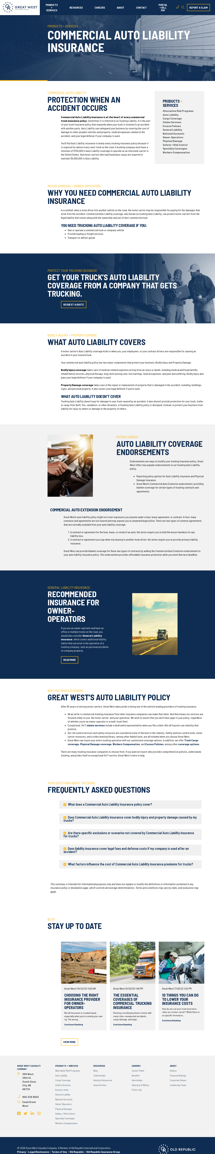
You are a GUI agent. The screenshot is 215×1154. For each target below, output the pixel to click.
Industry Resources (102, 1080)
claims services (96, 725)
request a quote (73, 304)
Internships (137, 1080)
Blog (95, 1070)
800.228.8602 (30, 1096)
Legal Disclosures (38, 1151)
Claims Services (172, 122)
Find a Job (137, 1089)
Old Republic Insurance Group (103, 1151)
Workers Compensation (176, 152)
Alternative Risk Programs (178, 110)
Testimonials (99, 1075)
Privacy (21, 1151)
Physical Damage (172, 140)
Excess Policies (172, 125)
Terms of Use (59, 1151)
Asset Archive (99, 1085)
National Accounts (173, 133)
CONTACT (141, 7)
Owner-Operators (173, 137)
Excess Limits (62, 1089)
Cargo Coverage (172, 118)
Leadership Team (178, 1085)
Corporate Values (178, 1080)
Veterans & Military (140, 1085)
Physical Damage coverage (96, 744)
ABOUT (120, 7)
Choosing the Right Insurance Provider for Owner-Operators (82, 1001)
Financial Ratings (178, 1075)
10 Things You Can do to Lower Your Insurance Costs (180, 999)
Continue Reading (73, 1024)
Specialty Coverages (175, 148)
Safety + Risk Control (175, 144)
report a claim (198, 7)
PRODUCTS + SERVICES (52, 8)
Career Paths (138, 1070)
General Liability (172, 129)
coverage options (188, 744)
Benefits (136, 1075)
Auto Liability (170, 114)
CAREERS (100, 7)
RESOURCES (76, 7)
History (173, 1070)
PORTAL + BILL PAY (163, 8)
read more (69, 659)
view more (69, 1041)
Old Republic (76, 1151)
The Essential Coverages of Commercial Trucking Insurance (132, 1001)
